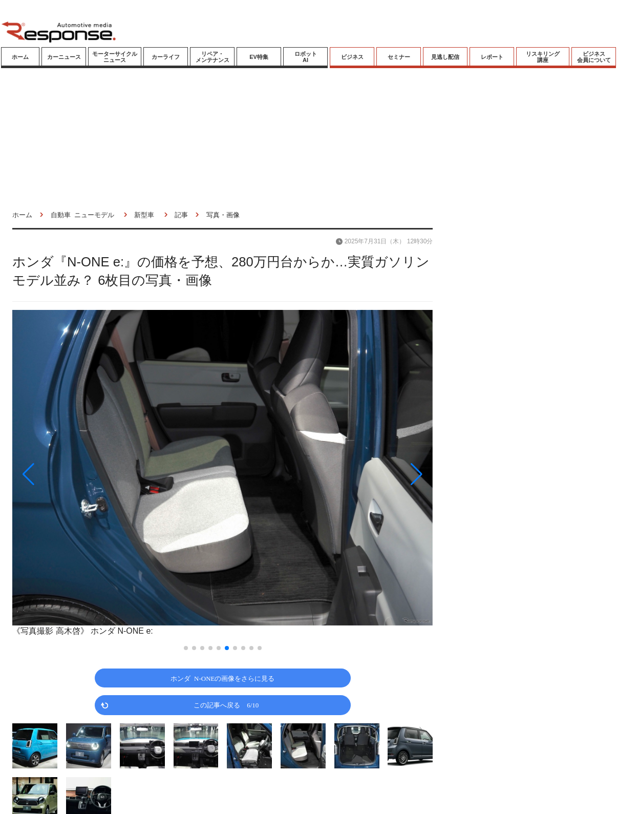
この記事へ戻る (226, 704)
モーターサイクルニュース (114, 57)
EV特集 (258, 57)
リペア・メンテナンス (212, 57)
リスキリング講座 (543, 57)
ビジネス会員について (594, 57)
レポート (492, 57)
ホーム (20, 57)
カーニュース (64, 57)
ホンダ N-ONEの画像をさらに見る (222, 678)
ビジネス (352, 57)
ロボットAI (305, 57)
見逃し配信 (445, 57)
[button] (75, 474)
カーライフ (166, 57)
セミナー (399, 57)
